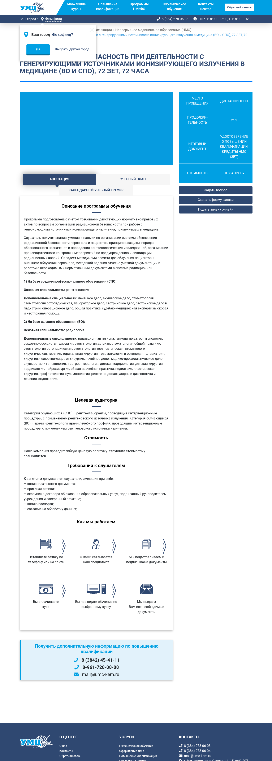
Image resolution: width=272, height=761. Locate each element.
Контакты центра (205, 6)
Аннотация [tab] (45, 179)
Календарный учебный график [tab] (147, 181)
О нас (63, 746)
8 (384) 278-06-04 (197, 751)
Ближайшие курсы (76, 6)
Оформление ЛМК (131, 751)
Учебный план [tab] (96, 179)
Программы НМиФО (139, 6)
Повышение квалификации (107, 6)
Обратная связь (70, 756)
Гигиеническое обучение (174, 6)
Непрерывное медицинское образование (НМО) (153, 30)
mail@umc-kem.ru (197, 756)
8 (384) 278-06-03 (175, 19)
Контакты (66, 751)
